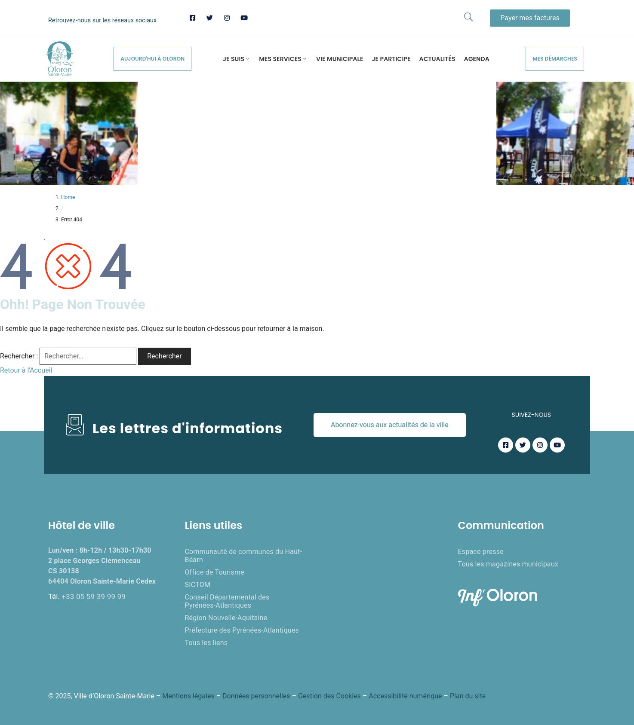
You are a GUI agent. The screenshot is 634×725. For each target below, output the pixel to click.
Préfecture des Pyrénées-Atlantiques (242, 630)
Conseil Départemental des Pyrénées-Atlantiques (227, 601)
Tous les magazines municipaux (508, 564)
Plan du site (468, 696)
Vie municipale (339, 59)
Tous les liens (206, 643)
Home (68, 197)
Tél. (87, 596)
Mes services (283, 59)
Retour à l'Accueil (26, 370)
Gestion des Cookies (329, 696)
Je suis (236, 59)
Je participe (391, 59)
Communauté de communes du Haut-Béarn (243, 556)
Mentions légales (188, 696)
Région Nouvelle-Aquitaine (226, 618)
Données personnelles (256, 696)
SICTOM (198, 585)
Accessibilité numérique (405, 696)
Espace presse (481, 552)
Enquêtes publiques (373, 525)
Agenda (476, 59)
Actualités (437, 59)
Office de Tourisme (214, 572)
